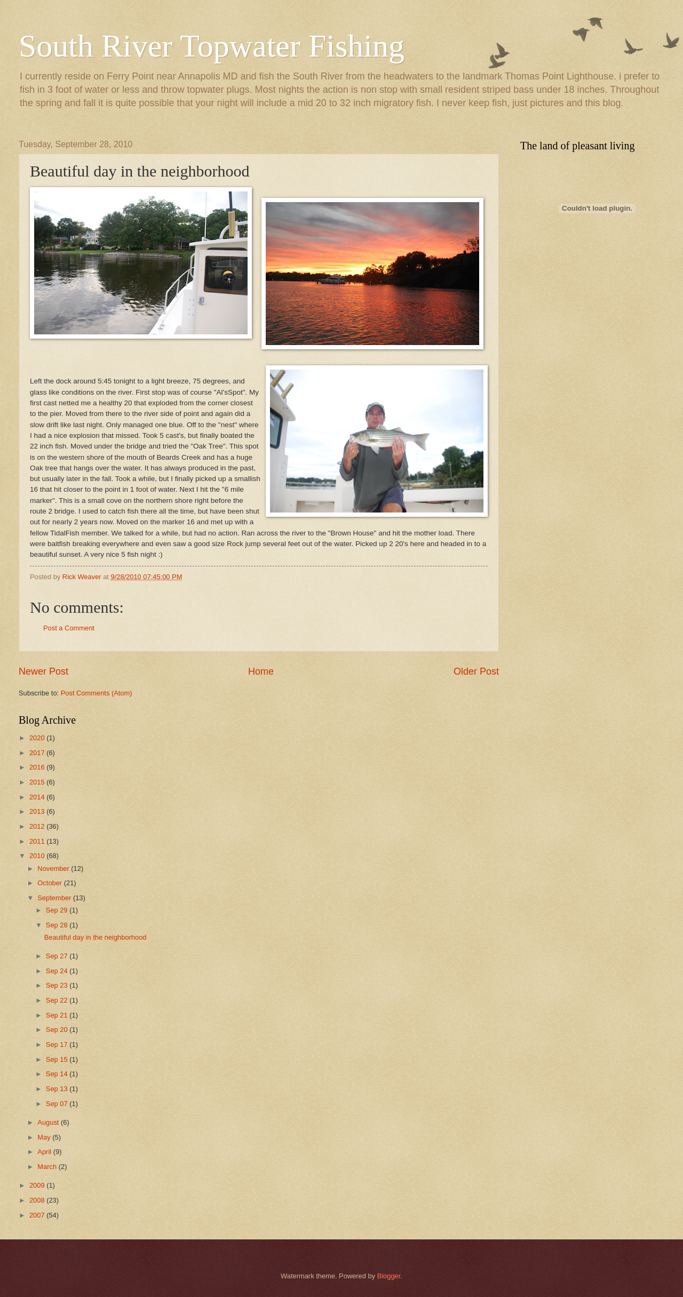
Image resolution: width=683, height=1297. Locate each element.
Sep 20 (57, 1030)
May (44, 1137)
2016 (37, 767)
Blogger (389, 1276)
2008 (37, 1200)
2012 (37, 826)
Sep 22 (57, 1000)
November (54, 868)
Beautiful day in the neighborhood (95, 937)
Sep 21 (57, 1015)
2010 (37, 856)
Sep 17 (57, 1044)
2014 (37, 797)
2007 (37, 1215)
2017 (37, 753)
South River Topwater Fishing (211, 45)
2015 (37, 782)
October (50, 883)
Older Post (476, 671)
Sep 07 (57, 1104)
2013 (37, 811)
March (47, 1167)
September (55, 898)
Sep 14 (57, 1074)
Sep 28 (57, 925)
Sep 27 (57, 956)
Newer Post (43, 671)
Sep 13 (57, 1089)
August (49, 1122)
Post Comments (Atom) (96, 693)
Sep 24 (57, 971)
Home (261, 671)
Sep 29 (57, 910)
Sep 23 (57, 985)
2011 (37, 841)
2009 (37, 1185)
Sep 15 (57, 1059)
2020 (37, 738)
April (45, 1152)
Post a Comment (68, 628)
